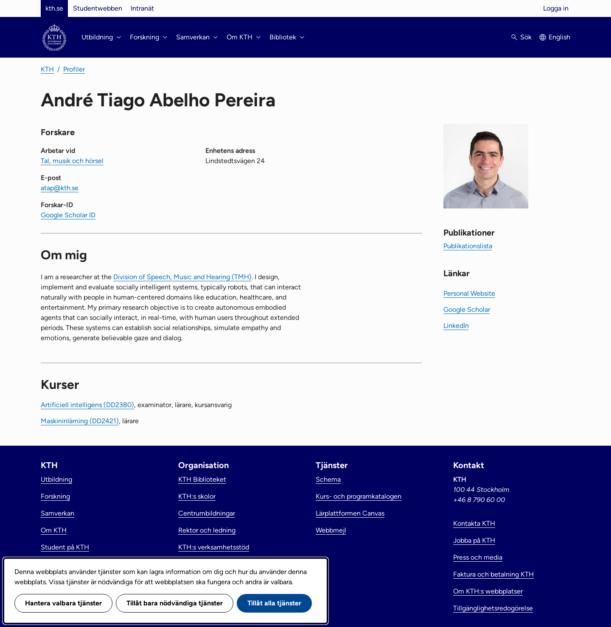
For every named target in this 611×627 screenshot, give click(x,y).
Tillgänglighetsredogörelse (493, 608)
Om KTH (54, 530)
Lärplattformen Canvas (350, 513)
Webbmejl (331, 530)
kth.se (54, 8)
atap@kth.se (59, 188)
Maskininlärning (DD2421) (80, 421)
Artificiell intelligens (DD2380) (87, 405)
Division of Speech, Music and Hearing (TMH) (182, 277)
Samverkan (57, 513)
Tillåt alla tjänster (274, 603)
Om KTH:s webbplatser (488, 591)
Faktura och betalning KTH (493, 574)
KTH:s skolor (197, 496)
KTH (47, 69)
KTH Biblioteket (202, 479)
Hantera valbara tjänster (63, 603)
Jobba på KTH (474, 540)
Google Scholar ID (68, 215)
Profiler (74, 69)
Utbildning (56, 479)
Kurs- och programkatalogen (358, 496)
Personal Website (469, 293)
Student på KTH (65, 547)
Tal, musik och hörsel (72, 161)
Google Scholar (466, 309)
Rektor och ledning (206, 530)
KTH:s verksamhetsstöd (213, 547)
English (559, 37)
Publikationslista (467, 246)
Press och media (477, 557)
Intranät (142, 8)
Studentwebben (97, 8)
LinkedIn (456, 326)
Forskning (55, 496)
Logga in (556, 8)
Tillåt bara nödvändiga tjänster (174, 603)
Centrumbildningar (206, 513)
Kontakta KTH (474, 523)
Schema (328, 479)
